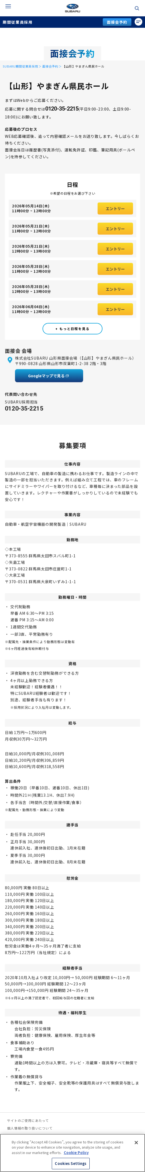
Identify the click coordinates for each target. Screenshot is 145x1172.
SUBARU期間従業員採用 (20, 66)
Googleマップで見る (46, 378)
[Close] (136, 1143)
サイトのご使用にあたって (28, 1120)
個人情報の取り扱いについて (30, 1128)
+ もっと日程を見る (72, 328)
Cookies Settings (70, 1163)
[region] (72, 1153)
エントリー (115, 211)
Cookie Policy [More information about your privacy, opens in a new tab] (76, 1152)
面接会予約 (117, 22)
